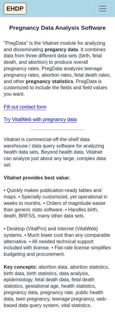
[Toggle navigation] (102, 8)
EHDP (15, 8)
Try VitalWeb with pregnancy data (40, 119)
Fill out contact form (25, 106)
